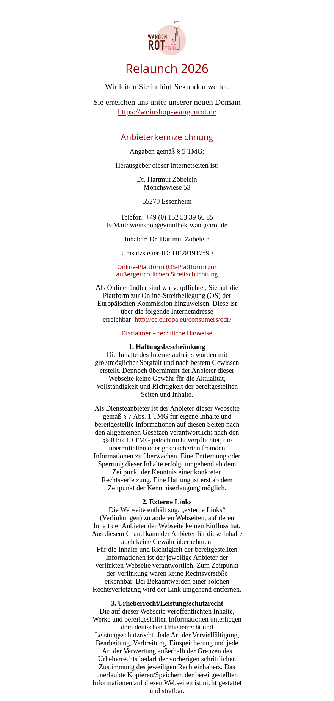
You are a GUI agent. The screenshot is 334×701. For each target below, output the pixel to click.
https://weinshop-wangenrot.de (167, 111)
